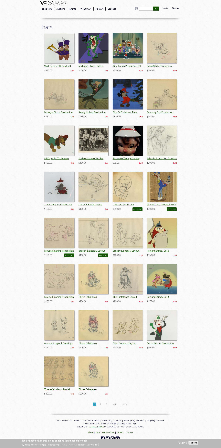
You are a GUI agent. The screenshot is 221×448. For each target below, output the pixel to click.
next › (114, 404)
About (90, 432)
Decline (183, 442)
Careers (120, 432)
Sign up (175, 8)
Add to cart (137, 209)
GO (156, 8)
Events (72, 8)
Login (165, 8)
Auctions (61, 8)
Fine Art (99, 8)
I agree (193, 443)
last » (124, 404)
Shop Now (47, 8)
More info (93, 444)
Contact (112, 8)
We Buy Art (85, 8)
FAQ (98, 432)
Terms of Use (108, 432)
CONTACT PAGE (96, 426)
